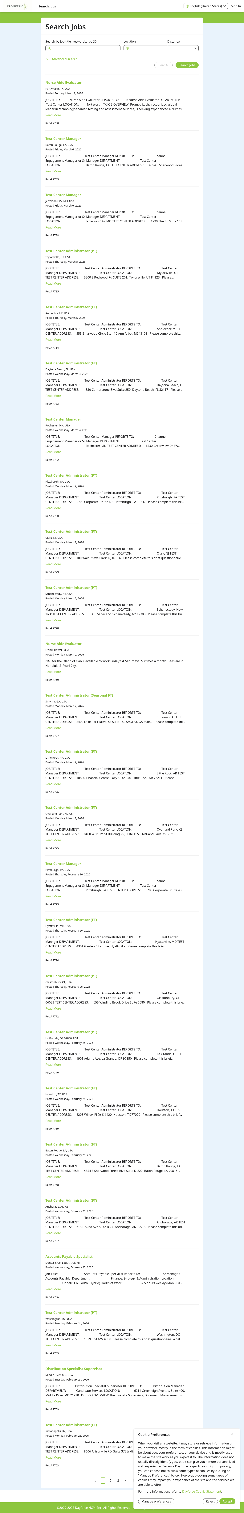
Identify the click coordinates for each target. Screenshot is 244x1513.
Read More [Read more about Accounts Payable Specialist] (53, 1289)
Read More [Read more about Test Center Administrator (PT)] (53, 283)
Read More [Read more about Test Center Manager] (53, 171)
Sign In (236, 6)
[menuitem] (17, 6)
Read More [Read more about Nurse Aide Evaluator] (53, 115)
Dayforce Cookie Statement (201, 1491)
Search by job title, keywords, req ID (70, 41)
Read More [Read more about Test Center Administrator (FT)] (53, 339)
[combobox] (147, 48)
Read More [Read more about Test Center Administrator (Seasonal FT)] (53, 728)
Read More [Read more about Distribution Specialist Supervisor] (53, 1401)
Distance (173, 41)
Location (130, 41)
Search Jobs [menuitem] (47, 6)
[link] (103, 1480)
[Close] (232, 1434)
